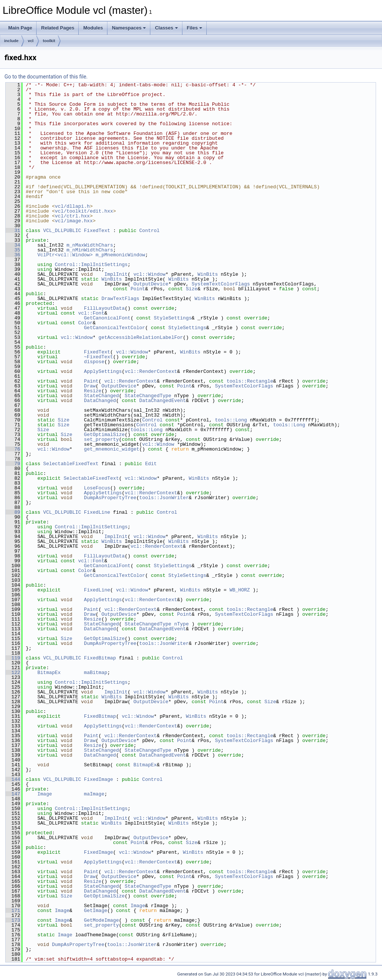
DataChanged (100, 400)
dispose (94, 361)
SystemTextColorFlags (221, 284)
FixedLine (97, 512)
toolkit (49, 40)
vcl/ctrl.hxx (72, 216)
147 (13, 794)
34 (13, 245)
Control (149, 230)
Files (195, 28)
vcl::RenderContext (151, 371)
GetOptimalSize (104, 434)
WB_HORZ (239, 590)
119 (13, 658)
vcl (31, 40)
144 (13, 779)
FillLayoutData (104, 308)
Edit (151, 463)
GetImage (95, 910)
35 (13, 250)
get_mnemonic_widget (111, 449)
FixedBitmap (100, 658)
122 (13, 672)
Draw (90, 386)
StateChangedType (148, 395)
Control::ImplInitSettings (91, 264)
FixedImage (98, 779)
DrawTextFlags (120, 298)
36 (13, 254)
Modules (93, 28)
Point (138, 288)
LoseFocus (97, 488)
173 (13, 920)
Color (85, 322)
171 (13, 910)
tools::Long (231, 420)
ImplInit (116, 274)
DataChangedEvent (162, 400)
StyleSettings (172, 318)
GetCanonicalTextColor (114, 327)
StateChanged (101, 395)
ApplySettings (103, 371)
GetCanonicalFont (107, 318)
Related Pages (57, 28)
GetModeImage (101, 920)
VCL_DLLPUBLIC (62, 230)
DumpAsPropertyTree (110, 497)
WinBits (207, 274)
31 (13, 230)
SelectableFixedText (70, 463)
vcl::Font (91, 313)
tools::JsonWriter (164, 497)
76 (13, 449)
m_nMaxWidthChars (89, 245)
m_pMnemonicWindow (120, 254)
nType (181, 624)
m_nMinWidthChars (89, 250)
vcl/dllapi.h (72, 206)
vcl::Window (150, 274)
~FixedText (98, 356)
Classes (166, 28)
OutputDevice (151, 284)
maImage (94, 794)
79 (13, 463)
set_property (101, 439)
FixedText (97, 230)
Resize (92, 390)
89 (13, 512)
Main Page (20, 28)
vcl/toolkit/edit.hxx (84, 211)
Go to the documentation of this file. (46, 77)
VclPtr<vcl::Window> (65, 254)
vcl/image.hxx (74, 220)
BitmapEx (48, 672)
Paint (91, 381)
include (11, 40)
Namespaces (129, 28)
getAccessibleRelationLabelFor (140, 337)
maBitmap (95, 672)
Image (44, 794)
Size (191, 288)
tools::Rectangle (249, 381)
